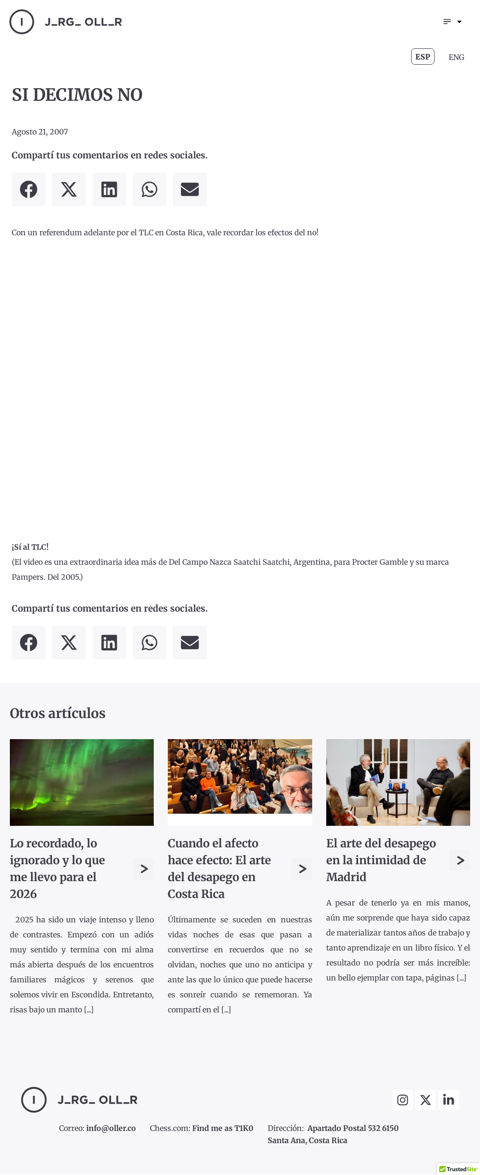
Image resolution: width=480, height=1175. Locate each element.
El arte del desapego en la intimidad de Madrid (381, 861)
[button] (28, 190)
